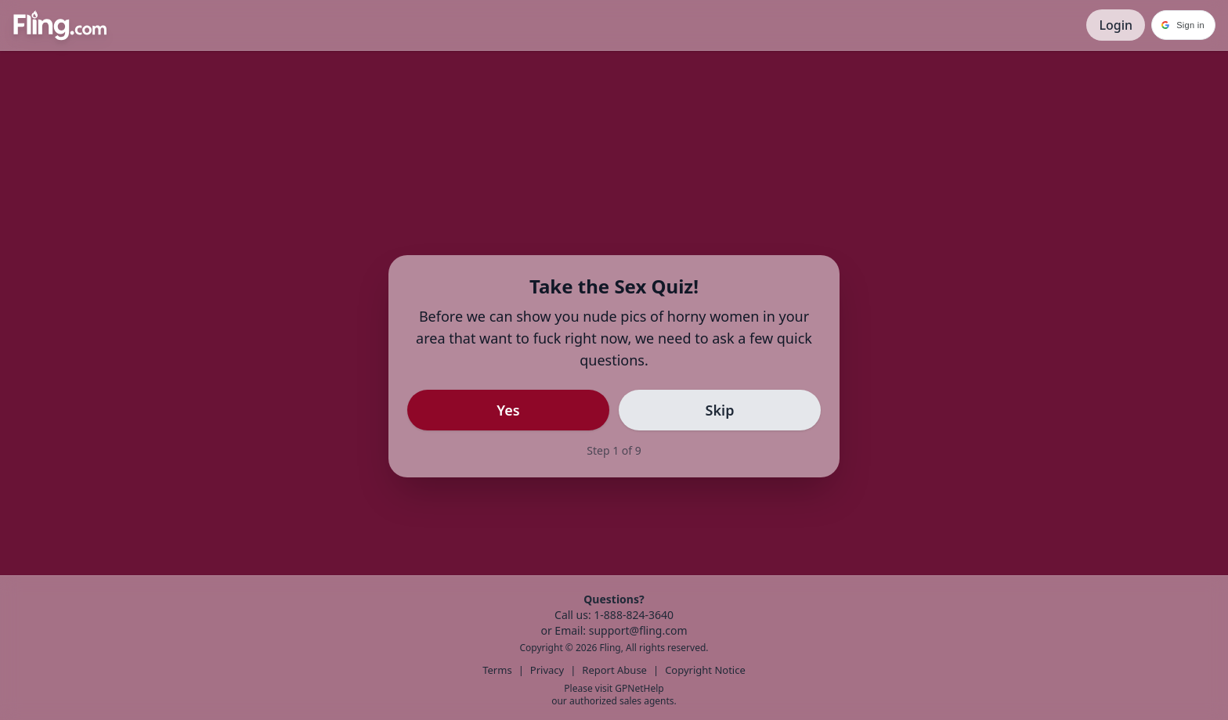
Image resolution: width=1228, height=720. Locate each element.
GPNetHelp (639, 688)
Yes (508, 410)
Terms (496, 670)
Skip (720, 410)
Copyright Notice (705, 670)
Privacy (547, 670)
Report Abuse (614, 670)
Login (1115, 25)
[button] (1183, 25)
